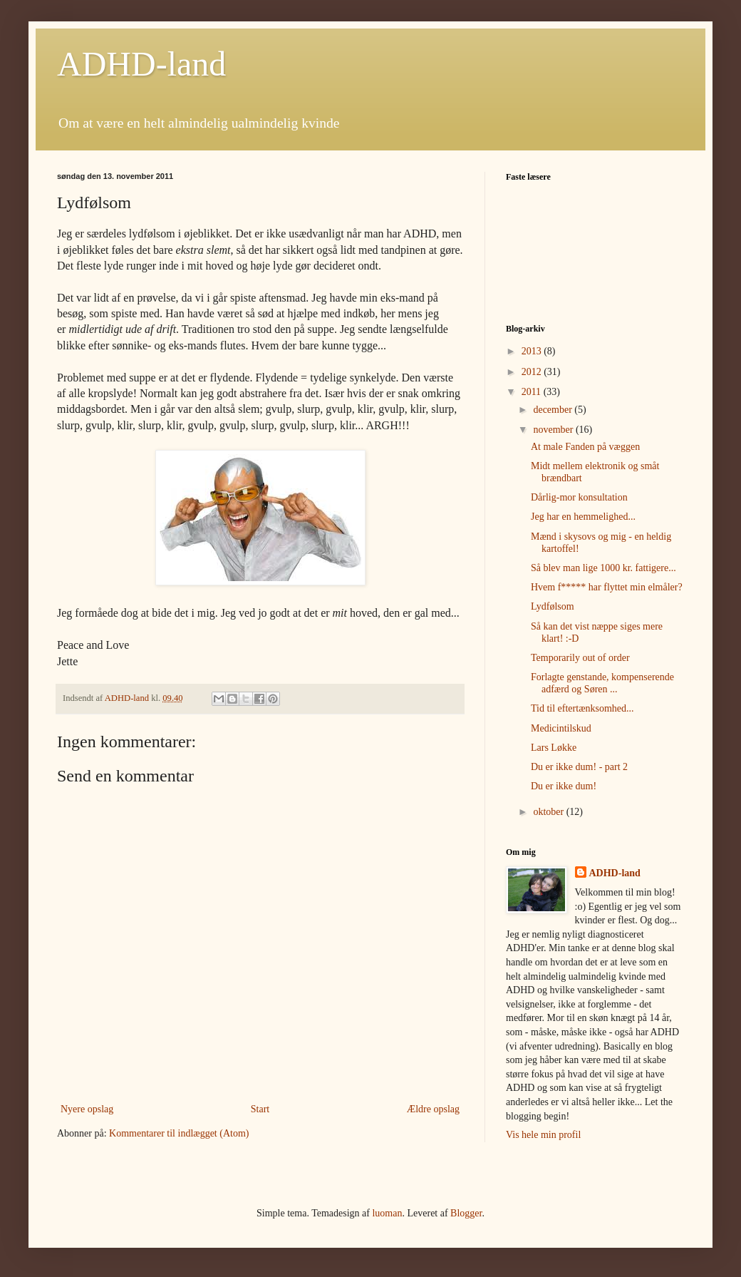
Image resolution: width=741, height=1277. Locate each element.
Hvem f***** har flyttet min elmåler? (607, 587)
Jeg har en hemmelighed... (583, 516)
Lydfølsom (552, 606)
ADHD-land (141, 64)
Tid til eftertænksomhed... (582, 708)
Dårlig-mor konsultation (579, 497)
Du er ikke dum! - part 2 (579, 766)
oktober (549, 811)
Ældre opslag (433, 1109)
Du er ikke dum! (563, 786)
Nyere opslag (87, 1109)
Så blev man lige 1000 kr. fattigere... (603, 568)
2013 (533, 351)
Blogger (466, 1213)
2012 (533, 371)
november (554, 429)
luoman (387, 1213)
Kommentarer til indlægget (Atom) (179, 1133)
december (553, 409)
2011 (533, 391)
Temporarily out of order (580, 657)
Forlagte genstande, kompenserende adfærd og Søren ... (602, 683)
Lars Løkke (553, 747)
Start (260, 1109)
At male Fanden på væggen (585, 446)
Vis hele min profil (543, 1134)
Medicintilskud (561, 728)
